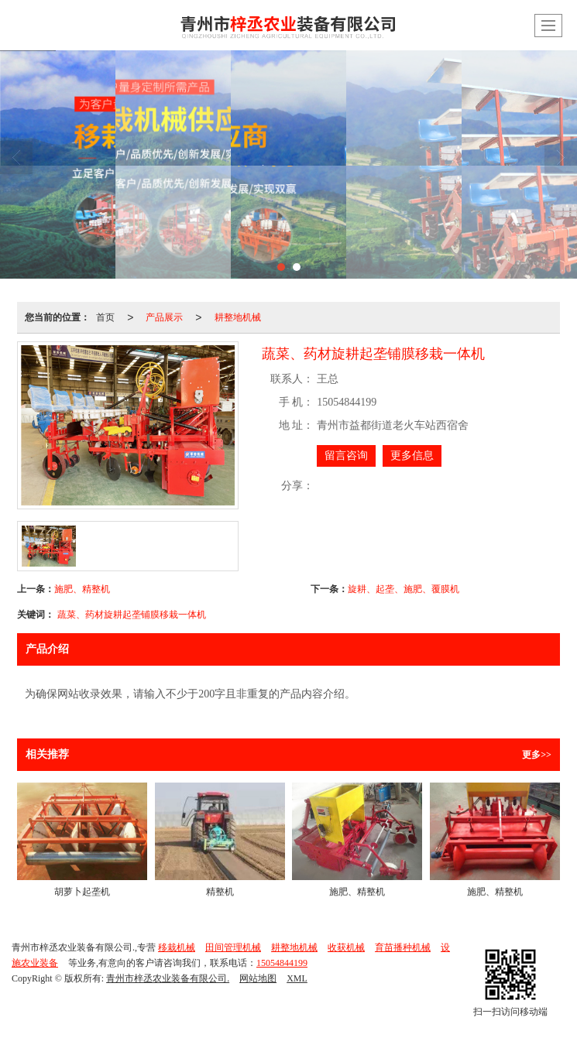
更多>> (536, 754)
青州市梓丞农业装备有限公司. (167, 978)
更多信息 (412, 455)
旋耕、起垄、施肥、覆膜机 (403, 589)
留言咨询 (346, 455)
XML (297, 978)
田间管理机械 (233, 947)
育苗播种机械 (403, 947)
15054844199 (281, 962)
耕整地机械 (238, 317)
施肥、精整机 (82, 589)
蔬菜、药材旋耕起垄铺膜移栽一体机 (131, 614)
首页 (105, 317)
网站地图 (257, 978)
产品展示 (164, 317)
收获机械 (346, 947)
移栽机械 (176, 947)
